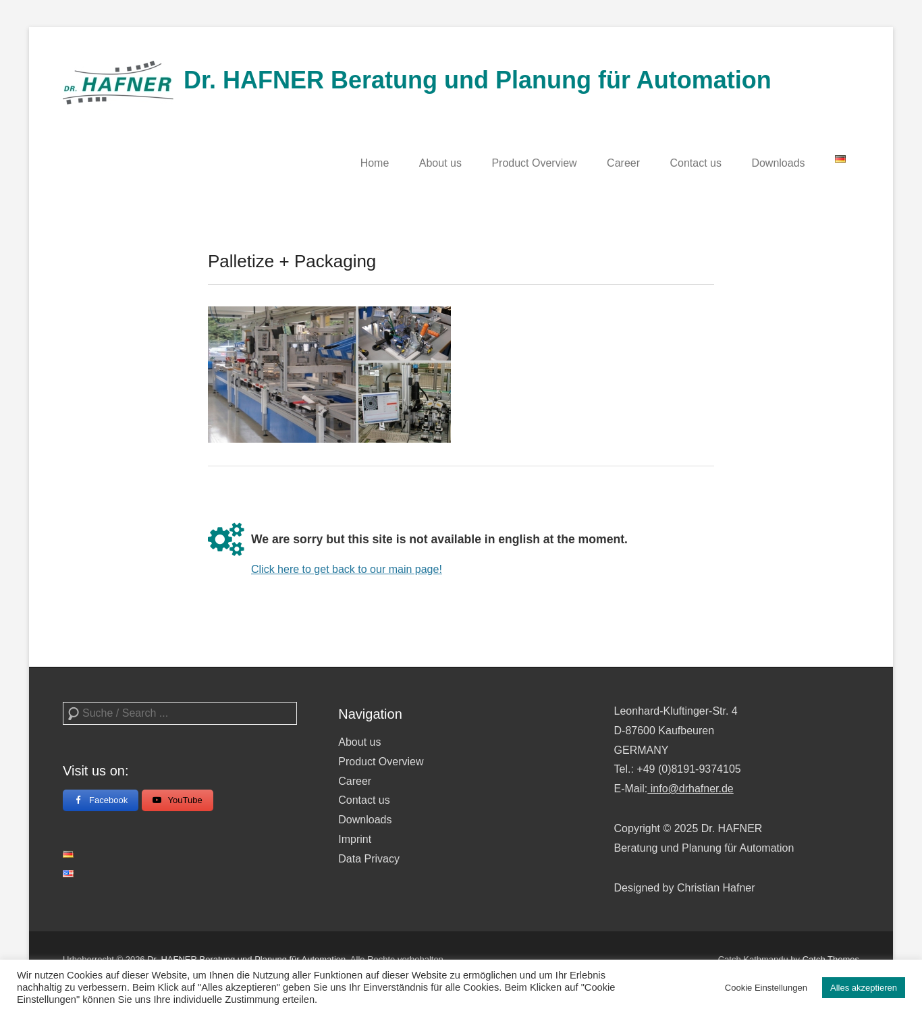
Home (374, 163)
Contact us (695, 163)
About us (440, 163)
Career (623, 163)
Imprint (354, 839)
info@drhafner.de (690, 788)
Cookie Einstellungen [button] (766, 988)
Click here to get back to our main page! (346, 569)
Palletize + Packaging (292, 261)
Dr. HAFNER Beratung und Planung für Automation (477, 80)
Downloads (778, 163)
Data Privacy (369, 859)
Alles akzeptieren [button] (863, 988)
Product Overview (533, 163)
